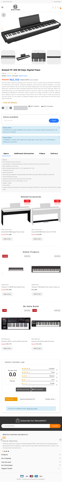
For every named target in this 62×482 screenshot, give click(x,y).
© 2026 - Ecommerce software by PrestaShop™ (31, 479)
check (54, 120)
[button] (53, 7)
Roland (9, 76)
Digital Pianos (23, 76)
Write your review (23, 389)
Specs (6, 153)
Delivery (54, 153)
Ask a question (37, 389)
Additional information (24, 153)
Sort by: (47, 399)
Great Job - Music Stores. (10, 441)
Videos (42, 153)
